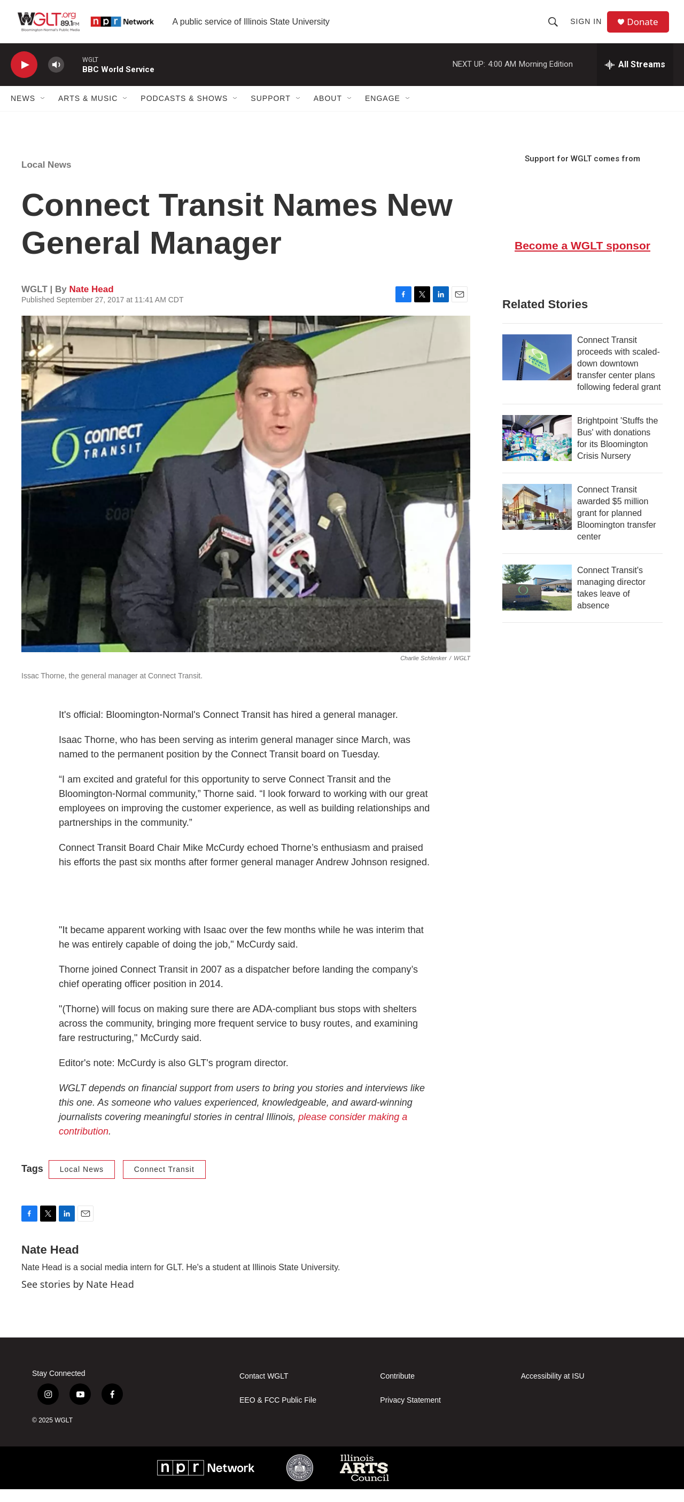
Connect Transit (164, 1182)
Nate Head (91, 302)
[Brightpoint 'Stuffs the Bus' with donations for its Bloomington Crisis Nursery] (537, 451)
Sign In (588, 28)
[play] (24, 78)
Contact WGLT (264, 1389)
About (328, 111)
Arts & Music (88, 111)
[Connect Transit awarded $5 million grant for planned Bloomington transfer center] (537, 520)
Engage (382, 111)
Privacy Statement (410, 1413)
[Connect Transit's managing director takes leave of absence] (537, 600)
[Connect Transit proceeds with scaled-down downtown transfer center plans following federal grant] (537, 370)
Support (270, 111)
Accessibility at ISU (553, 1389)
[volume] (56, 78)
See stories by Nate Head (77, 1296)
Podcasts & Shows (184, 111)
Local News (46, 178)
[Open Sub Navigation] (43, 111)
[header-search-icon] (556, 28)
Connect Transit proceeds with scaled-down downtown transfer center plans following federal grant (619, 376)
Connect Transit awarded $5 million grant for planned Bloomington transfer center (616, 526)
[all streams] (635, 77)
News (23, 111)
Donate (646, 28)
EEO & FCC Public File (277, 1413)
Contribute (397, 1389)
